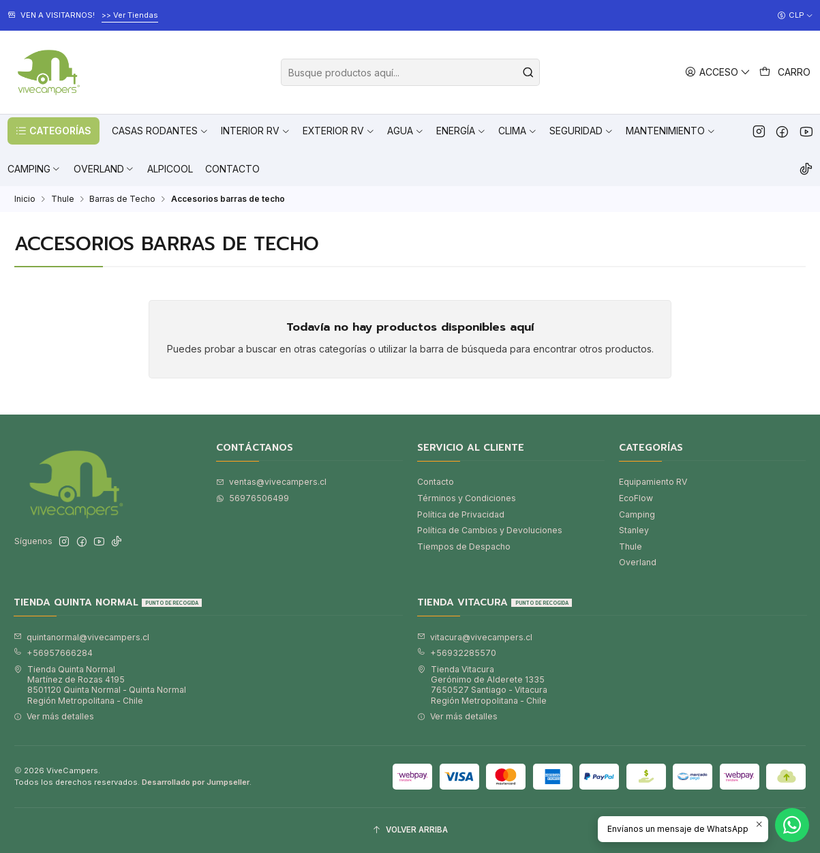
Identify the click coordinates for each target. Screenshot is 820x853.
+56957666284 (53, 653)
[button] (53, 131)
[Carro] (785, 72)
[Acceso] (718, 72)
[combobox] (410, 72)
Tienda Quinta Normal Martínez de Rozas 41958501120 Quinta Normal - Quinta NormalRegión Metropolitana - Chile (100, 685)
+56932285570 (456, 653)
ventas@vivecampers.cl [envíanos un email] (271, 482)
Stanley (634, 530)
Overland (637, 562)
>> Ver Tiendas (130, 15)
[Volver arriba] (410, 830)
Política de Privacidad (460, 514)
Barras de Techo (122, 199)
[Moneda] (795, 15)
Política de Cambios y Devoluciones (489, 530)
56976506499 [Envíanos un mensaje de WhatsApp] (252, 498)
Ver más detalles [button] (54, 716)
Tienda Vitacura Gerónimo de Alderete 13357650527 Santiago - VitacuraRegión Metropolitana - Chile (482, 685)
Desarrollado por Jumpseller (195, 782)
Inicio (24, 199)
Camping (637, 514)
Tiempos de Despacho (464, 546)
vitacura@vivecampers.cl (474, 637)
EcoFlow (636, 498)
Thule (62, 199)
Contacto (435, 482)
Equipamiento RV (653, 482)
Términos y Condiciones (466, 498)
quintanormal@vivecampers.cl (81, 637)
